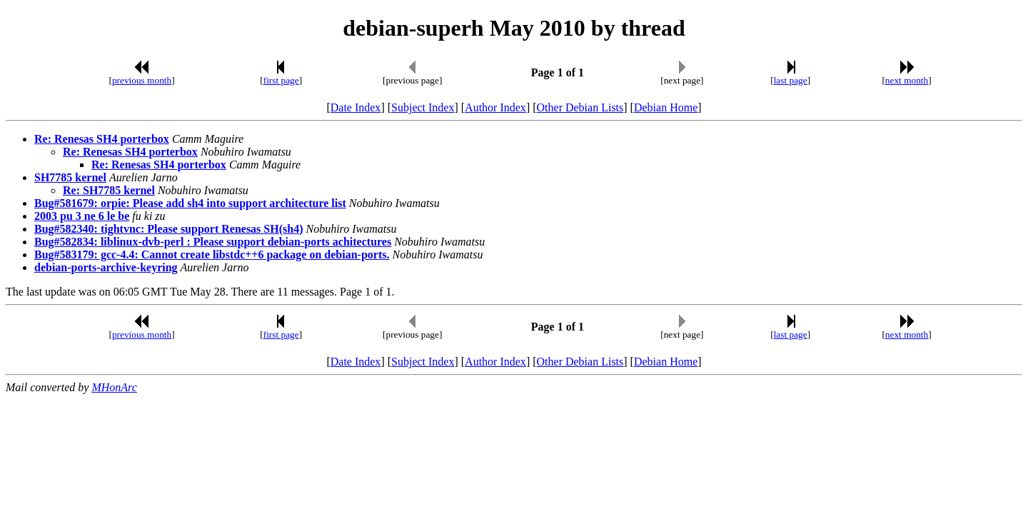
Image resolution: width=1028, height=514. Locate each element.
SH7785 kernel (70, 177)
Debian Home (665, 107)
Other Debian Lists (580, 107)
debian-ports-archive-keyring (106, 267)
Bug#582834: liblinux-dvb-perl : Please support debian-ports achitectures (212, 242)
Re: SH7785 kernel (109, 190)
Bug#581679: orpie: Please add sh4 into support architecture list (190, 203)
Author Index (495, 107)
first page (281, 80)
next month (906, 80)
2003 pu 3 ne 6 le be (81, 216)
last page (790, 80)
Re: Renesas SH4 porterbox (101, 139)
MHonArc (113, 387)
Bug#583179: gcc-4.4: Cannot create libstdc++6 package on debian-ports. (211, 254)
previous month (141, 80)
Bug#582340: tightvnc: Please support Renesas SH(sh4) (168, 229)
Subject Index (422, 107)
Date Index (356, 107)
